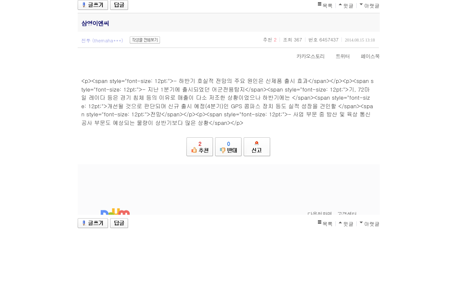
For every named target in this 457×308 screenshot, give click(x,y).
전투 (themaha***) (102, 40)
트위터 (338, 55)
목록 (328, 5)
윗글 (348, 5)
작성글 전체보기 (145, 40)
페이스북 (366, 55)
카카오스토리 (306, 55)
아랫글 (372, 5)
